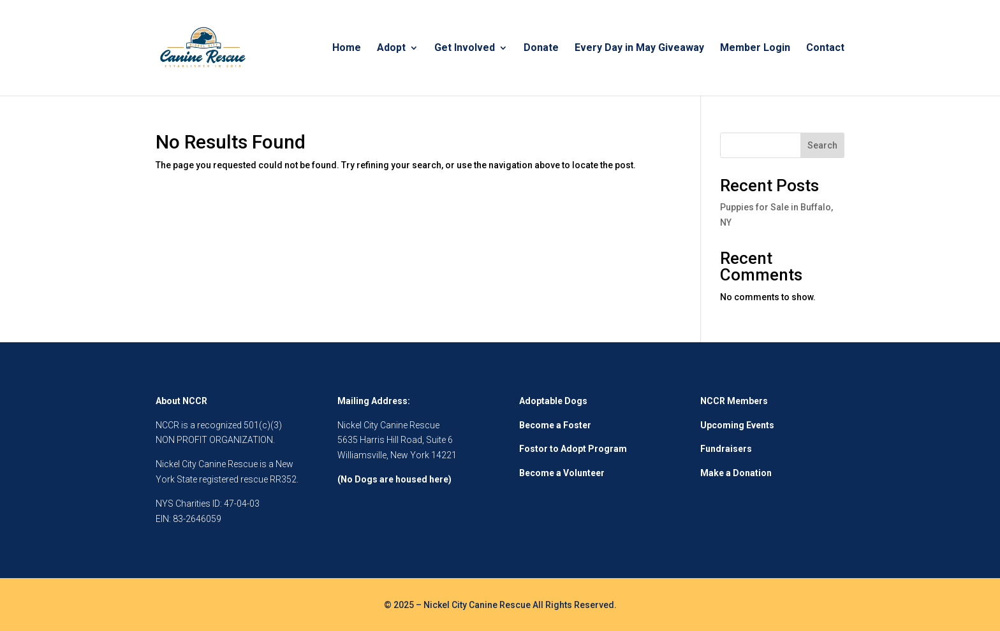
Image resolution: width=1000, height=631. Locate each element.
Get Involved (464, 48)
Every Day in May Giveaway (639, 48)
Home (346, 48)
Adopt (391, 48)
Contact (825, 48)
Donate (541, 48)
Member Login (755, 48)
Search (822, 145)
